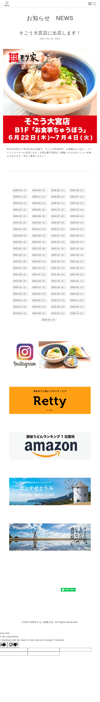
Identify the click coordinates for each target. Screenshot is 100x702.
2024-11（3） (77, 210)
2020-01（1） (39, 300)
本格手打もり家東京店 (41, 622)
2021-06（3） (58, 274)
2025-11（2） (39, 197)
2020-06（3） (20, 294)
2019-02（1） (39, 313)
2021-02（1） (58, 281)
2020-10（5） (58, 287)
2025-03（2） (77, 203)
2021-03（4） (39, 281)
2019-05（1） (77, 307)
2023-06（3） (77, 236)
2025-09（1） (58, 197)
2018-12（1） (58, 313)
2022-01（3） (20, 268)
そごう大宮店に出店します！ (50, 32)
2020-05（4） (39, 294)
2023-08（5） (39, 236)
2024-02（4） (77, 223)
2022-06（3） (77, 255)
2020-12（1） (20, 287)
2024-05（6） (20, 223)
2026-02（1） (77, 190)
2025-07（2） (77, 197)
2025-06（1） (20, 203)
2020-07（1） (77, 287)
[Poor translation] (13, 645)
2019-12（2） (58, 300)
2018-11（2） (77, 313)
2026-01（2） (20, 197)
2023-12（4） (39, 229)
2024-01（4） (20, 229)
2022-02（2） (77, 261)
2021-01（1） (77, 281)
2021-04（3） (20, 281)
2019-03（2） (20, 313)
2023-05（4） (20, 242)
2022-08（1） (39, 255)
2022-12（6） (39, 248)
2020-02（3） (20, 300)
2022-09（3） (20, 255)
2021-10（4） (77, 268)
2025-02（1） (20, 210)
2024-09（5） (39, 216)
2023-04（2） (39, 242)
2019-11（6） (77, 300)
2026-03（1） (58, 190)
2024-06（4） (77, 216)
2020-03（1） (77, 294)
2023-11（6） (58, 229)
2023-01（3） (20, 248)
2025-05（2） (39, 203)
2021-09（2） (20, 274)
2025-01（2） (39, 210)
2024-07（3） (58, 216)
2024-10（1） (20, 216)
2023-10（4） (77, 229)
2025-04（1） (58, 203)
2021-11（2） (58, 268)
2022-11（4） (58, 248)
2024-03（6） (58, 223)
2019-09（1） (39, 307)
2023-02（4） (77, 242)
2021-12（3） (39, 268)
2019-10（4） (20, 307)
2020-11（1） (39, 287)
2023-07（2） (58, 236)
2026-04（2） (39, 190)
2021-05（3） (77, 274)
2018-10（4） (49, 320)
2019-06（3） (58, 307)
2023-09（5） (20, 236)
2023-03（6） (58, 242)
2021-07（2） (39, 274)
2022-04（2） (39, 261)
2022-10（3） (77, 248)
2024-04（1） (39, 223)
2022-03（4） (58, 261)
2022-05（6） (20, 261)
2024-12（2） (58, 210)
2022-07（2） (58, 255)
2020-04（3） (58, 294)
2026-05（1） (20, 190)
